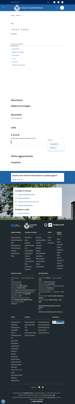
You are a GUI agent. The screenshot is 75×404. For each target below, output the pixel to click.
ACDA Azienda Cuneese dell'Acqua (47, 322)
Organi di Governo (16, 237)
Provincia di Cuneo (30, 325)
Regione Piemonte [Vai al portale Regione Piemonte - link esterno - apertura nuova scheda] (15, 2)
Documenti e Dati (15, 245)
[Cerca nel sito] (62, 8)
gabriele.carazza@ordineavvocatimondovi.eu (51, 312)
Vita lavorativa (40, 266)
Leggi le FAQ (14, 341)
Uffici (12, 243)
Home (12, 15)
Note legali (14, 367)
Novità (18, 15)
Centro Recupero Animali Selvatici (47, 333)
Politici (13, 256)
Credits (13, 372)
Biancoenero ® (51, 397)
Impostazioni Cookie (16, 370)
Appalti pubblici (29, 251)
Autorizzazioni (28, 253)
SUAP (26, 330)
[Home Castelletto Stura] (29, 7)
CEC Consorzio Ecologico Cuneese (47, 325)
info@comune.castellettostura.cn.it (24, 292)
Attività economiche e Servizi (60, 260)
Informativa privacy (16, 364)
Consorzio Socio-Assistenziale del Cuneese (49, 327)
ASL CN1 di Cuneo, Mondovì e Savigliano (36, 335)
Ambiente (27, 243)
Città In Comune (48, 395)
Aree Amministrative (16, 240)
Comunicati (51, 243)
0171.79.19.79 (17, 284)
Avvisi (49, 240)
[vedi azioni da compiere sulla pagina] (24, 29)
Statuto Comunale (16, 362)
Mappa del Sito (15, 380)
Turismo (38, 264)
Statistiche (14, 378)
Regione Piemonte (30, 322)
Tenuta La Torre (42, 330)
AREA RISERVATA (37, 401)
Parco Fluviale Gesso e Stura (32, 333)
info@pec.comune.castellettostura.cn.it (25, 290)
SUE (26, 327)
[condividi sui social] (15, 29)
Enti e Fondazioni (15, 248)
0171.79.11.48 (17, 282)
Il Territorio (60, 244)
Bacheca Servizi (15, 359)
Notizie (49, 237)
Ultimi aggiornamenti (16, 375)
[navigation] (3, 8)
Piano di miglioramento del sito (16, 335)
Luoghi (58, 242)
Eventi (58, 239)
